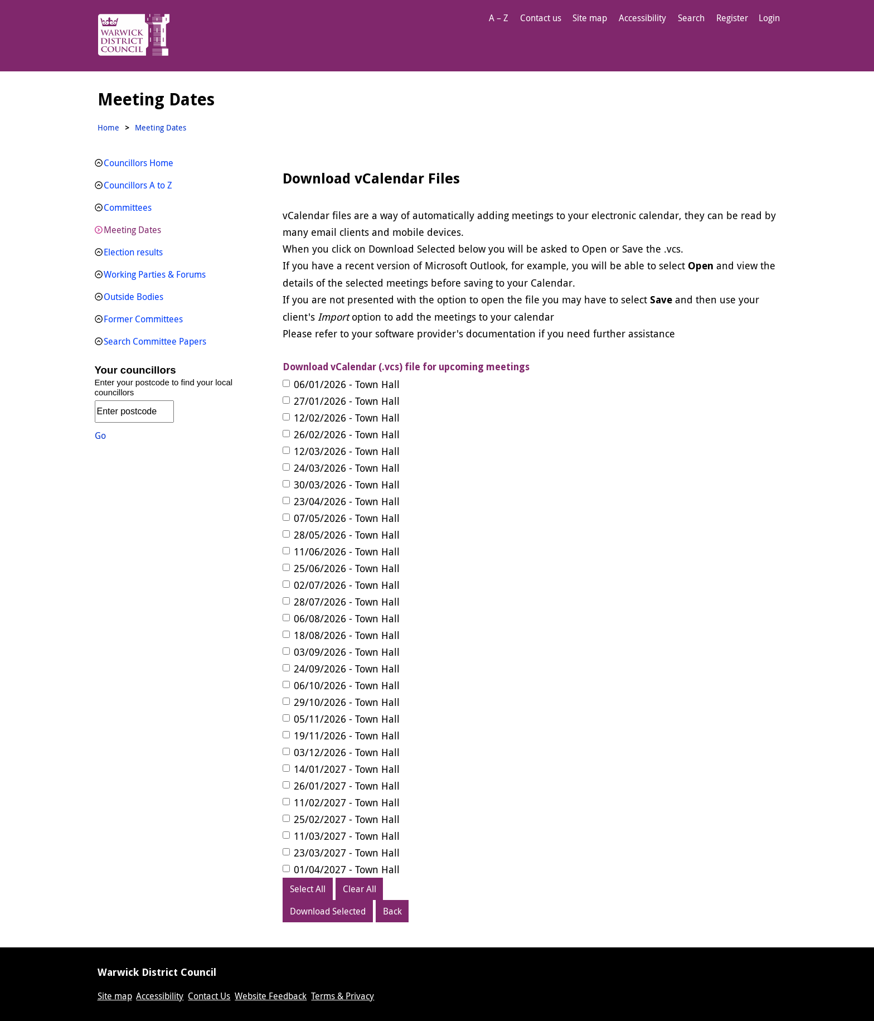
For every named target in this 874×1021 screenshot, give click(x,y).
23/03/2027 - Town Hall (347, 852)
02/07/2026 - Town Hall (347, 585)
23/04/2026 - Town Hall (347, 501)
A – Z (498, 18)
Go (100, 435)
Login (769, 18)
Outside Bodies (133, 297)
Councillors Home (138, 163)
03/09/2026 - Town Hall (347, 652)
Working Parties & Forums (155, 274)
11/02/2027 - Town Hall (347, 802)
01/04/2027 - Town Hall (347, 869)
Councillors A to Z (138, 185)
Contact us (540, 18)
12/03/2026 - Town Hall (347, 451)
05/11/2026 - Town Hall (347, 718)
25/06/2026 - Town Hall (347, 568)
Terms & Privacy (342, 996)
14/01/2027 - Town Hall (347, 769)
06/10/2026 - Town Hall (347, 685)
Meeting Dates (132, 230)
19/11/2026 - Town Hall (347, 735)
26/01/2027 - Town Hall (347, 785)
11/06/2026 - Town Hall (347, 551)
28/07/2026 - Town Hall (347, 601)
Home (108, 127)
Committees (128, 207)
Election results (133, 252)
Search (691, 18)
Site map (589, 18)
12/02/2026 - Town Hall (347, 417)
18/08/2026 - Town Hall (347, 635)
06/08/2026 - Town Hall (347, 618)
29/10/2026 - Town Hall (347, 702)
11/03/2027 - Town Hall (347, 836)
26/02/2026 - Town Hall (347, 434)
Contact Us (209, 996)
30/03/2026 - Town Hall (347, 484)
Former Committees (143, 319)
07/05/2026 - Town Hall (347, 518)
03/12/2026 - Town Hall (347, 752)
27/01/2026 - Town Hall (347, 401)
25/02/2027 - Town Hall (347, 819)
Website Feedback (271, 996)
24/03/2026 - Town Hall (347, 468)
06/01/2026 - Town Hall (347, 384)
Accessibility (642, 18)
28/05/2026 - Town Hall (347, 534)
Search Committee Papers (155, 341)
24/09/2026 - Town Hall (347, 668)
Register (732, 18)
